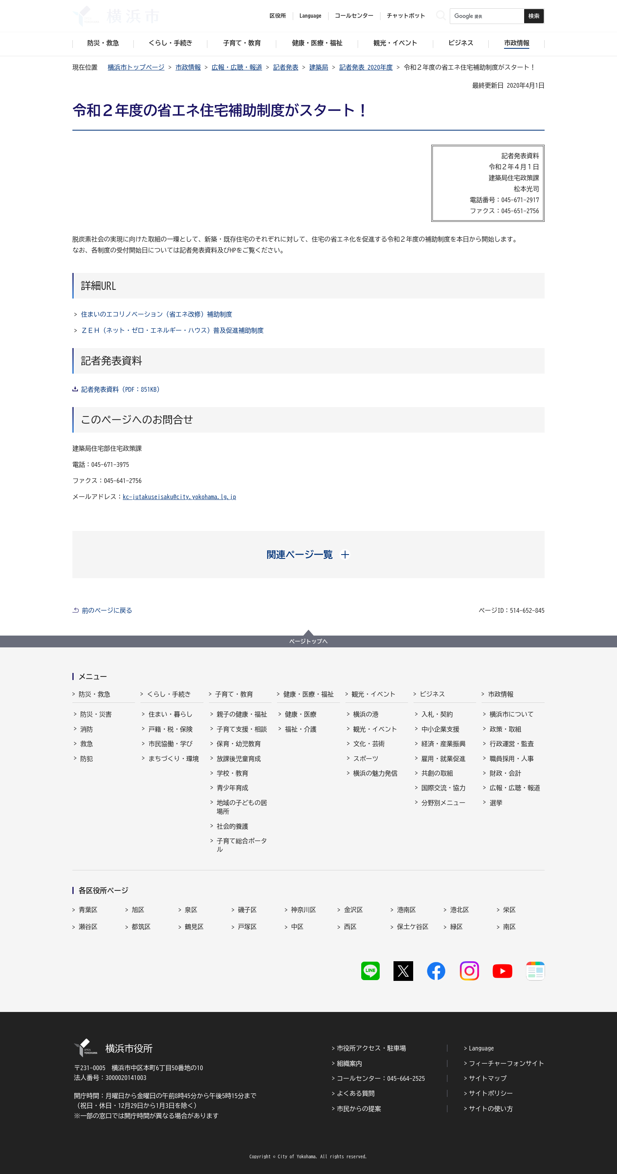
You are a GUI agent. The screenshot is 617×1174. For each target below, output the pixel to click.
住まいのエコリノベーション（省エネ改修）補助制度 (156, 314)
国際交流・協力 (443, 788)
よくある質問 (356, 1093)
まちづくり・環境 (173, 759)
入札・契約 (437, 714)
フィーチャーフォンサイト (507, 1063)
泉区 (191, 910)
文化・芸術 (369, 744)
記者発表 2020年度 (366, 67)
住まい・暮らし (170, 714)
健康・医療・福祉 (308, 694)
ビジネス (432, 694)
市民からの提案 (359, 1109)
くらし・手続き (169, 694)
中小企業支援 (440, 729)
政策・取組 (505, 729)
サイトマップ (488, 1078)
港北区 (459, 910)
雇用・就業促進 (443, 759)
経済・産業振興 (443, 744)
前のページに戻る (107, 610)
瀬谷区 (88, 926)
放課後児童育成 (239, 759)
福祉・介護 (300, 729)
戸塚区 (247, 926)
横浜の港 (366, 714)
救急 (86, 744)
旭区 (138, 910)
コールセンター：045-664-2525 (381, 1078)
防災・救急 (94, 694)
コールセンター (354, 15)
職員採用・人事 (512, 759)
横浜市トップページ (136, 67)
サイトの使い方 (491, 1109)
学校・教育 (232, 773)
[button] (309, 554)
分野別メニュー (443, 803)
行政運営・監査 (512, 744)
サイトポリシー (491, 1093)
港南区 (406, 910)
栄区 (509, 910)
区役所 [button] (278, 15)
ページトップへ (308, 641)
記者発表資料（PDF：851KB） (122, 389)
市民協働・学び (170, 744)
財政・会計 (505, 773)
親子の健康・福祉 (242, 714)
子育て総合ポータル (242, 845)
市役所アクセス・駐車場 (371, 1048)
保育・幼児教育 (239, 744)
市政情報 (188, 67)
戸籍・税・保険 (170, 729)
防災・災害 (96, 714)
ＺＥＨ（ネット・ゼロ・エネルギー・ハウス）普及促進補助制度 (172, 330)
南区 (509, 926)
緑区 (456, 926)
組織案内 (349, 1063)
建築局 (318, 67)
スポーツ (366, 759)
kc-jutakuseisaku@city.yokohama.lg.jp (179, 497)
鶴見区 (194, 926)
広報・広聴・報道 (237, 67)
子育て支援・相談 (242, 729)
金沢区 (353, 910)
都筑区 (141, 926)
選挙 (496, 803)
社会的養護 (232, 826)
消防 (86, 729)
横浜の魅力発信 (375, 773)
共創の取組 (437, 773)
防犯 (86, 759)
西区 (350, 926)
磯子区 (247, 910)
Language (481, 1048)
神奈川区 (303, 910)
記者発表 (285, 67)
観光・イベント (374, 694)
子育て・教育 (234, 694)
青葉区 (88, 910)
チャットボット (406, 15)
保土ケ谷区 (413, 926)
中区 (297, 926)
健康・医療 (300, 714)
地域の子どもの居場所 (242, 807)
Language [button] (310, 15)
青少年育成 (232, 788)
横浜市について (512, 714)
